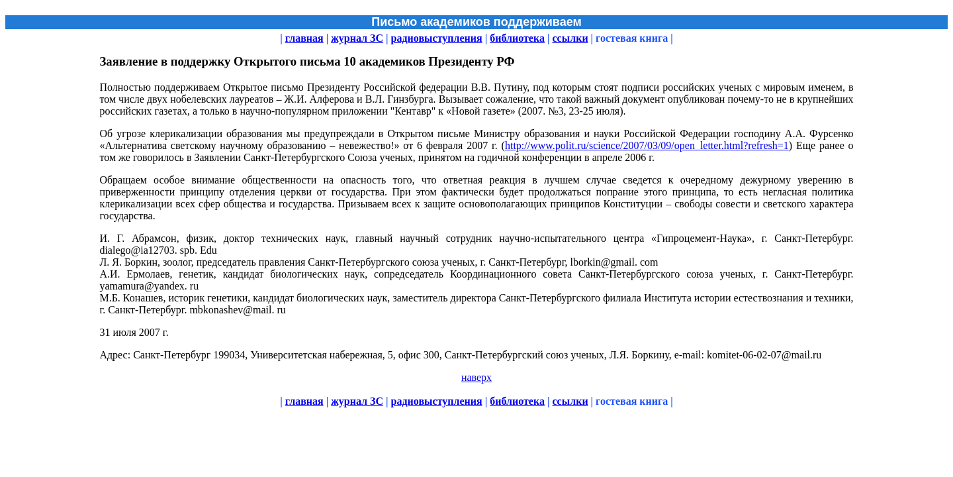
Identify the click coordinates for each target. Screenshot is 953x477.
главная (304, 38)
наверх (476, 377)
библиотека (517, 38)
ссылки (570, 38)
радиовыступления (436, 38)
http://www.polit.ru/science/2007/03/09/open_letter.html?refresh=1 (647, 145)
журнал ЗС (357, 38)
